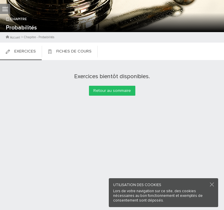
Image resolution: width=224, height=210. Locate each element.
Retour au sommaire (112, 90)
